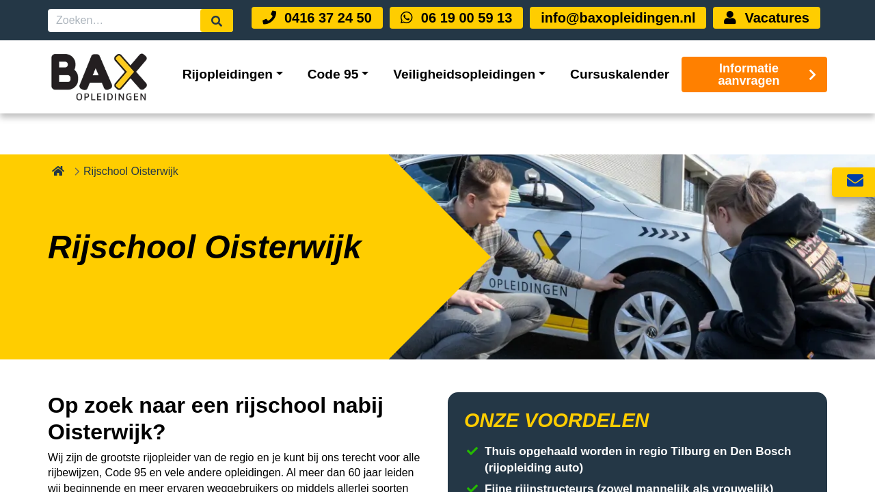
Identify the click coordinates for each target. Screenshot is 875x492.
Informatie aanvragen (767, 74)
